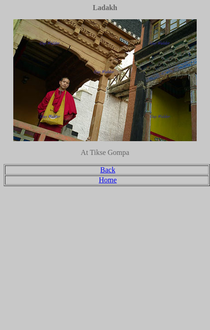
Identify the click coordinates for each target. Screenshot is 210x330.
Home (107, 180)
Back (108, 170)
